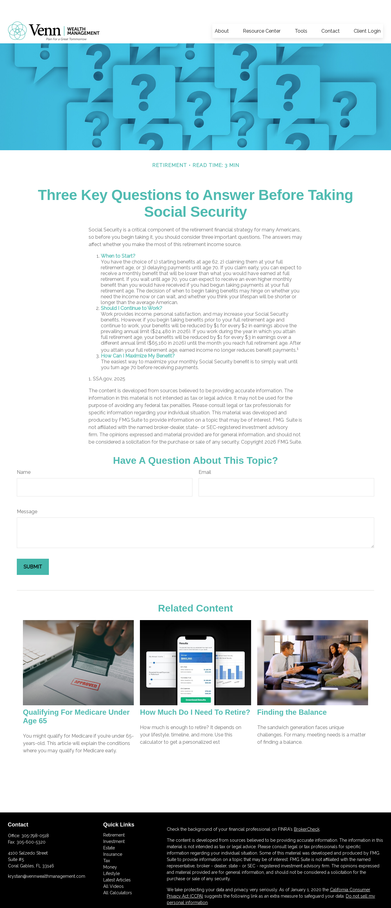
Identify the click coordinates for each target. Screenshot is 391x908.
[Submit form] (33, 548)
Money (110, 848)
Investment (114, 823)
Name (24, 454)
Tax (106, 842)
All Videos (113, 868)
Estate (109, 829)
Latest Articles (117, 861)
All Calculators (117, 874)
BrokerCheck (307, 810)
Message (27, 493)
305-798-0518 (35, 817)
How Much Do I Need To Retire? (195, 694)
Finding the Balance (292, 694)
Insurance (112, 836)
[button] (221, 12)
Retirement (114, 816)
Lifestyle (111, 855)
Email (205, 454)
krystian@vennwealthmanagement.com (46, 857)
